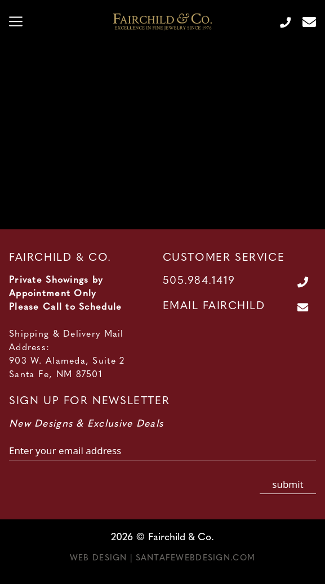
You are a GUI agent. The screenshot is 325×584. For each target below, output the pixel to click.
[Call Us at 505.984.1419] (281, 21)
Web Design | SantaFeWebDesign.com (162, 558)
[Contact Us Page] (304, 21)
